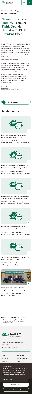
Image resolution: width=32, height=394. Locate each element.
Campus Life (13, 140)
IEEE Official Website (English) (10, 89)
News (24, 317)
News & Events (14, 317)
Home (3, 317)
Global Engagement (7, 142)
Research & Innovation (23, 173)
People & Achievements (22, 142)
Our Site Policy (7, 380)
